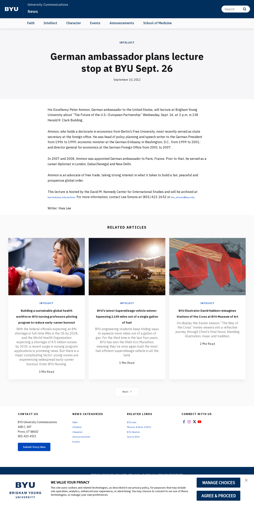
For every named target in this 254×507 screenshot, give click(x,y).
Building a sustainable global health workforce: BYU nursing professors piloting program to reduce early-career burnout (46, 327)
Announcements (122, 23)
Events (95, 23)
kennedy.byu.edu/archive (66, 197)
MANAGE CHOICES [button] (218, 482)
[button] (247, 481)
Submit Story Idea (38, 465)
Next (127, 409)
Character (73, 23)
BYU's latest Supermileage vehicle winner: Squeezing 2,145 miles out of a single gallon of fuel (127, 324)
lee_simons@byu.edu (63, 202)
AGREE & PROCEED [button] (218, 495)
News (34, 11)
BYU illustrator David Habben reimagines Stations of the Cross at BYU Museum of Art (207, 324)
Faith (31, 23)
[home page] (11, 9)
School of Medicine (157, 23)
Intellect (50, 23)
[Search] (235, 9)
